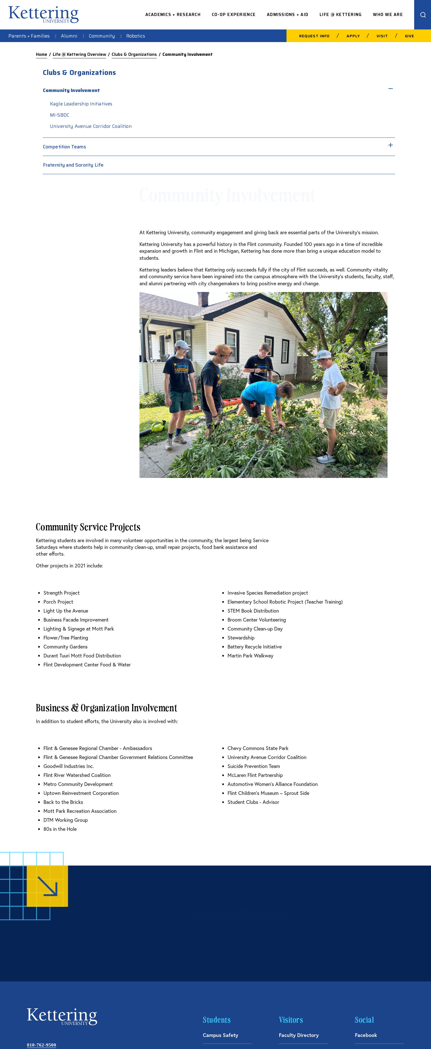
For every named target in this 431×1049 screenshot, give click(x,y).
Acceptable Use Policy (253, 1033)
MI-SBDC (323, 115)
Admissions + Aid (287, 14)
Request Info (314, 36)
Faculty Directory (299, 904)
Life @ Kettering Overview (79, 54)
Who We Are (388, 14)
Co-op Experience (234, 14)
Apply (353, 36)
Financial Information (345, 1033)
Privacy (378, 1033)
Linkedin (365, 940)
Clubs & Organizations (134, 54)
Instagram (366, 922)
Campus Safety (220, 904)
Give (409, 36)
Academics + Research (173, 14)
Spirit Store (216, 922)
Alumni (69, 36)
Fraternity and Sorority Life (337, 174)
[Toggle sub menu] (349, 88)
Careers (288, 922)
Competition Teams (328, 155)
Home (41, 54)
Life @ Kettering (341, 14)
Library (211, 958)
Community (102, 36)
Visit (382, 36)
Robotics (135, 36)
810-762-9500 (41, 914)
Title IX (398, 1033)
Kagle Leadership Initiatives (345, 103)
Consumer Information (299, 1033)
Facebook (366, 904)
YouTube (364, 958)
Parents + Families (29, 36)
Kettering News (221, 940)
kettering (43, 14)
